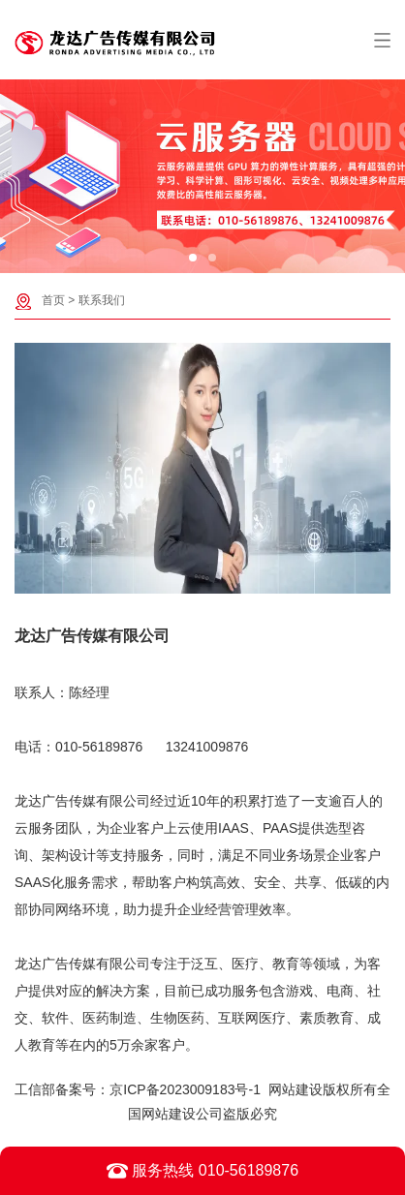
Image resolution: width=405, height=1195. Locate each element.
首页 (53, 300)
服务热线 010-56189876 (202, 1170)
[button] (193, 257)
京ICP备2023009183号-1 (185, 1089)
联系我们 (101, 300)
